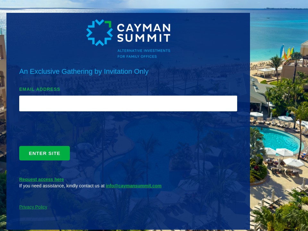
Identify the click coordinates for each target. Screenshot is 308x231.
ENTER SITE (44, 153)
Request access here (41, 179)
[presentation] (68, 130)
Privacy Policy (33, 207)
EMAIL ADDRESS (39, 89)
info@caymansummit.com (134, 185)
